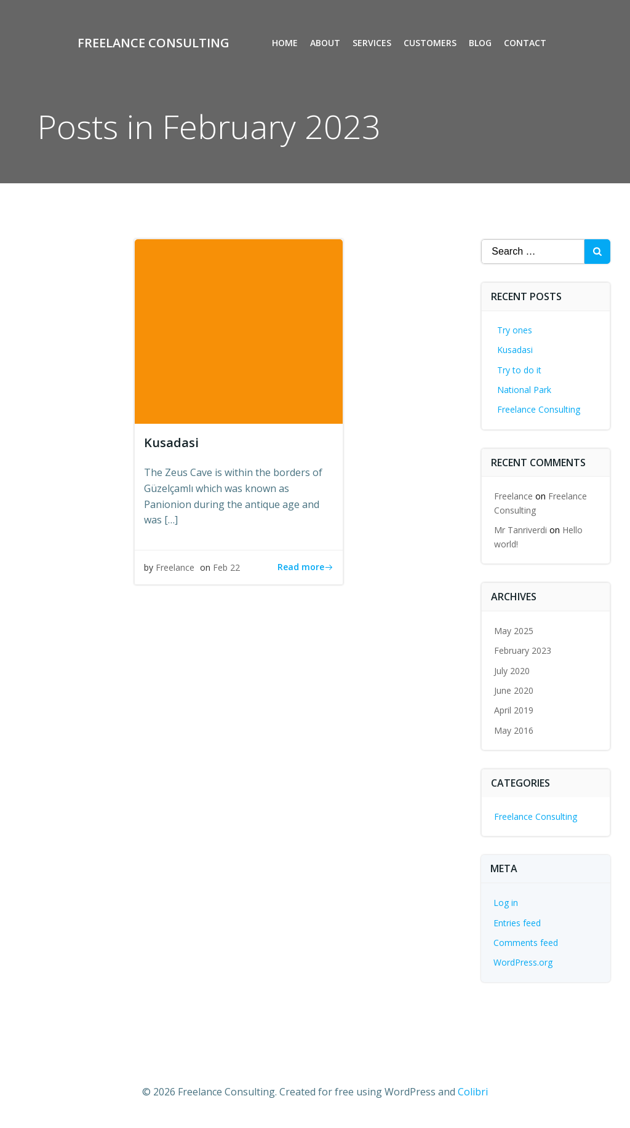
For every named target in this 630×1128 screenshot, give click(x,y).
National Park (525, 389)
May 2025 (514, 631)
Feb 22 (226, 567)
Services (372, 43)
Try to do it (520, 370)
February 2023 (523, 650)
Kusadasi (515, 349)
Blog (480, 43)
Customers (430, 43)
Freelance (175, 567)
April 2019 (514, 711)
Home (285, 43)
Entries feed (517, 923)
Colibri (473, 1091)
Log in (506, 902)
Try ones (515, 330)
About (326, 43)
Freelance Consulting (539, 409)
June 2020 (514, 690)
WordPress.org (523, 962)
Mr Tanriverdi (521, 530)
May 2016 (514, 730)
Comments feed (526, 942)
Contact (525, 43)
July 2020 (512, 671)
